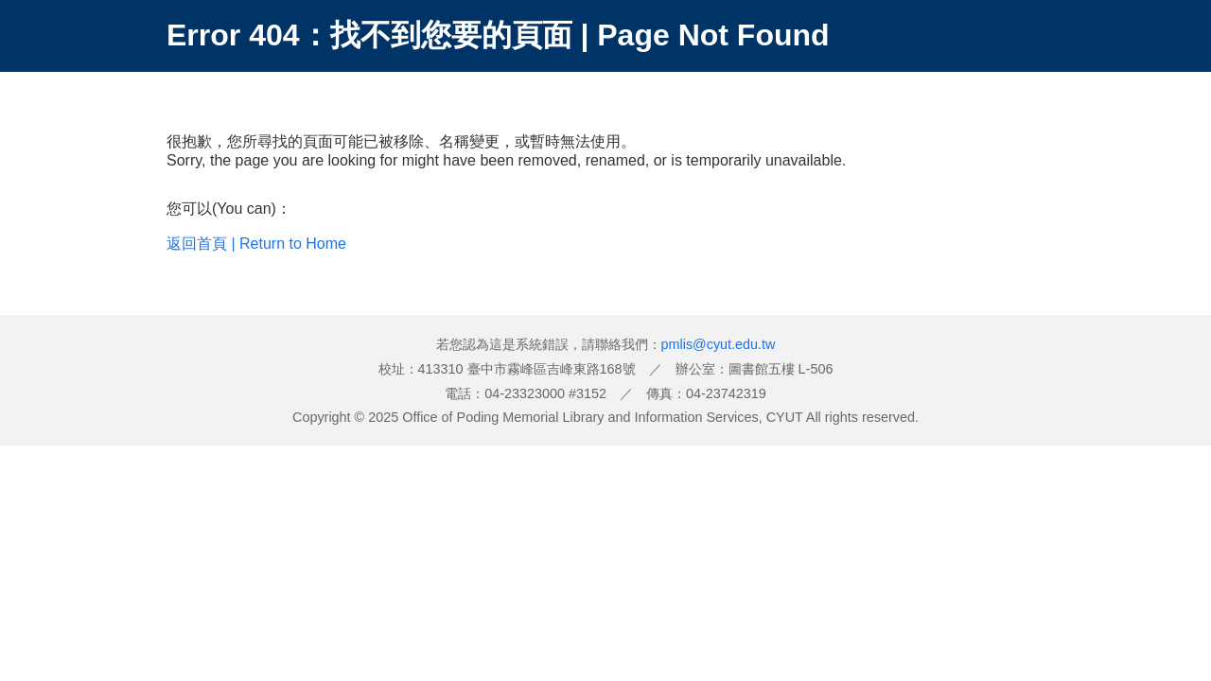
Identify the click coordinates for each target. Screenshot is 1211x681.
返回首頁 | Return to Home (256, 244)
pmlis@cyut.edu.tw (718, 344)
